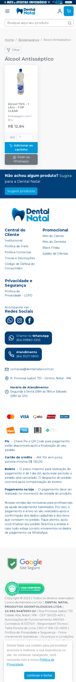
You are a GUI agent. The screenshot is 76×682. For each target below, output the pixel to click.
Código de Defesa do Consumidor (20, 266)
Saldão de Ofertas (55, 253)
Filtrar (13, 50)
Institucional (13, 240)
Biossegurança (28, 40)
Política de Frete (16, 246)
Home (9, 40)
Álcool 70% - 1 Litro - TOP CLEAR (18, 107)
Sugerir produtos (21, 191)
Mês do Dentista (54, 242)
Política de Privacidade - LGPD (18, 293)
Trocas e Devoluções (20, 258)
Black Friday (51, 247)
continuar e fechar (39, 675)
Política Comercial (18, 252)
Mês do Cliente (53, 236)
